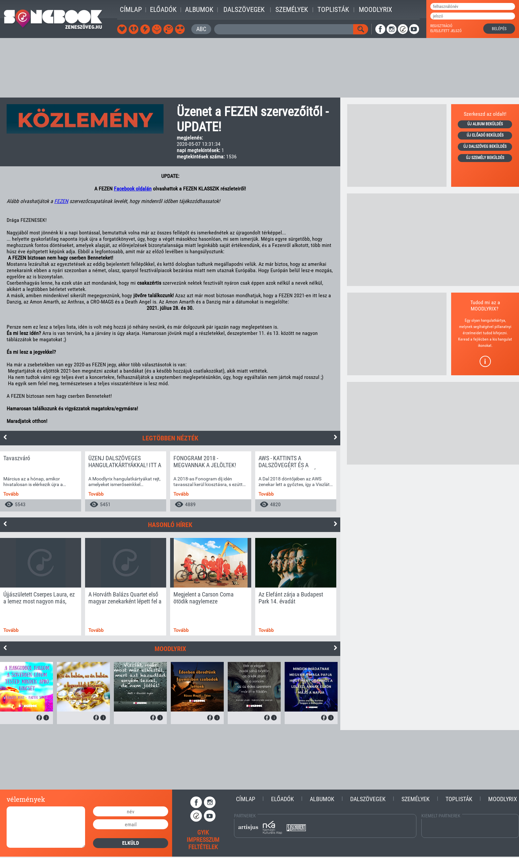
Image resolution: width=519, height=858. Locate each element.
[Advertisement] (259, 68)
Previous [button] (5, 437)
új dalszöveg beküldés (484, 146)
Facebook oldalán (133, 188)
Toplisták (333, 10)
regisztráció (441, 26)
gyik (203, 832)
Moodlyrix (375, 10)
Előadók (163, 10)
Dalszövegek (243, 10)
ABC (201, 28)
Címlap (131, 10)
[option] (40, 481)
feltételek (203, 846)
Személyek (291, 10)
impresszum (203, 839)
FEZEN (61, 201)
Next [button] (335, 437)
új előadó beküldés (485, 135)
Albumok (199, 10)
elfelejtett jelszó (446, 31)
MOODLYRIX (483, 309)
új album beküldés (485, 124)
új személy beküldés (485, 157)
